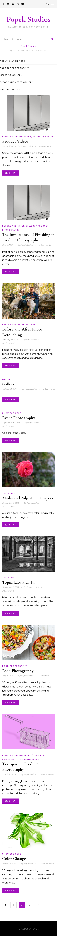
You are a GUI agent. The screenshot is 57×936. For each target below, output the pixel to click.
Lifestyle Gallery (11, 75)
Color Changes (14, 858)
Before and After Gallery (16, 82)
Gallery (7, 379)
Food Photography (14, 666)
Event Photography (18, 417)
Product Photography (14, 68)
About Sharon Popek (13, 61)
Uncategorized (11, 413)
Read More (11, 173)
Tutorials (8, 493)
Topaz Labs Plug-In (18, 582)
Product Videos (10, 89)
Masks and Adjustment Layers (27, 497)
